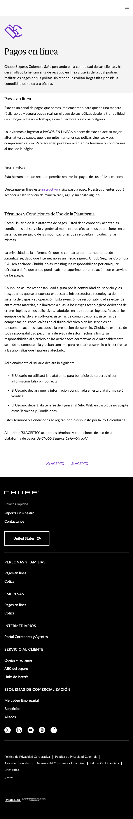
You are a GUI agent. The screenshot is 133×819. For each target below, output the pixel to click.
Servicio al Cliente (23, 649)
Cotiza (9, 581)
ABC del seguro (16, 669)
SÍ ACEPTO (79, 464)
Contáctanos (14, 521)
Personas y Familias (25, 562)
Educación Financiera (104, 763)
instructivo (49, 189)
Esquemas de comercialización (37, 689)
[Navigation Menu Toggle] (127, 7)
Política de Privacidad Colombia (76, 756)
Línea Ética (11, 769)
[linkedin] (19, 730)
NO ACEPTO (54, 464)
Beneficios (12, 709)
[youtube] (31, 730)
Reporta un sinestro (19, 513)
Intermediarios (20, 626)
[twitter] (7, 730)
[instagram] (42, 730)
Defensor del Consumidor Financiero (60, 763)
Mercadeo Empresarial (21, 700)
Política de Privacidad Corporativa (27, 756)
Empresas (14, 594)
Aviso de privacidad (17, 763)
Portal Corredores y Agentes (26, 637)
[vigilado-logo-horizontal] (25, 800)
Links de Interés (16, 677)
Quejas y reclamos (18, 660)
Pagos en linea (15, 573)
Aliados (10, 717)
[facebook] (54, 730)
